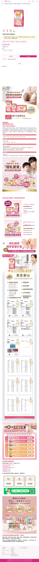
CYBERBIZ (30, 560)
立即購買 (28, 56)
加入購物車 (11, 56)
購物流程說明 (13, 553)
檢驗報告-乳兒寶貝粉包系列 (15, 556)
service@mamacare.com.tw (6, 551)
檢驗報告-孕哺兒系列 (14, 554)
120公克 (5, 50)
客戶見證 (12, 551)
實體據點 (12, 550)
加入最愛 (5, 59)
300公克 (10, 50)
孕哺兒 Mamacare (14, 560)
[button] (35, 17)
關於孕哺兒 (13, 549)
